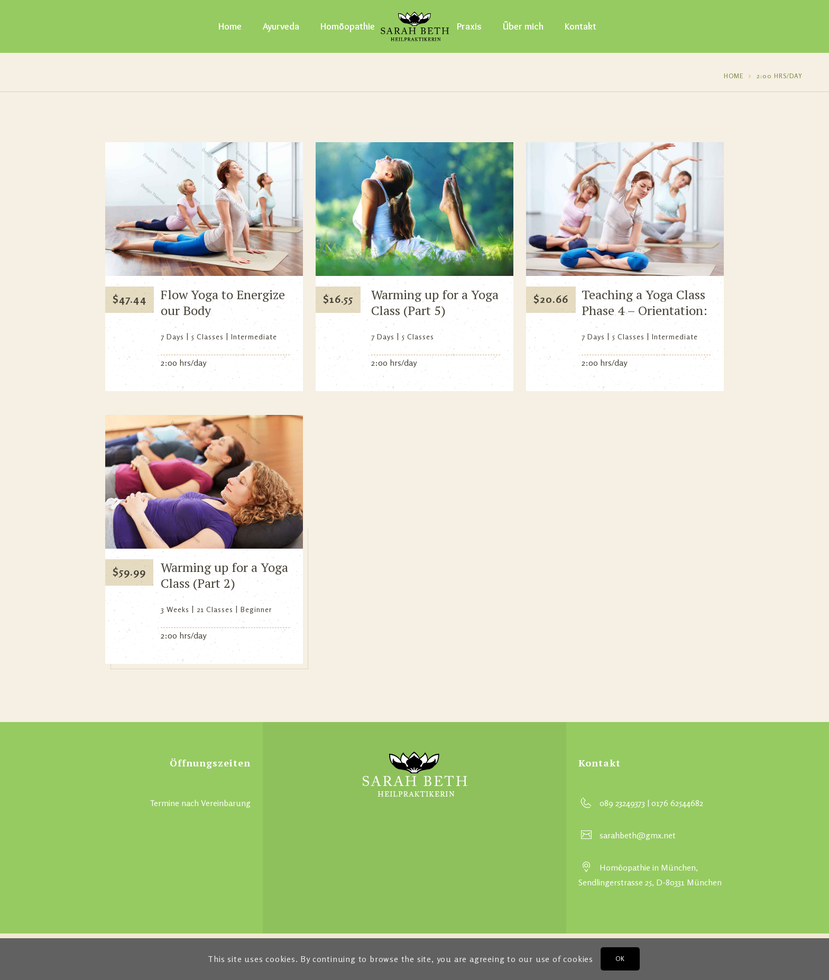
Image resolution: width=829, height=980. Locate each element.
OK (619, 959)
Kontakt (580, 26)
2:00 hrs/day (780, 76)
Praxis (469, 26)
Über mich (523, 26)
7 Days (172, 336)
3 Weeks (175, 609)
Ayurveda (281, 26)
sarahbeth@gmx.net (638, 835)
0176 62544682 (677, 803)
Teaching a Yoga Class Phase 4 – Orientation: (644, 302)
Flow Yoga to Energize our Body (223, 302)
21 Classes (215, 609)
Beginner (256, 609)
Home (230, 26)
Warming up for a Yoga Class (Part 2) (224, 575)
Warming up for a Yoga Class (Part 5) (435, 302)
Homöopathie (347, 26)
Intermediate (254, 336)
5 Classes (207, 336)
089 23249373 (622, 803)
